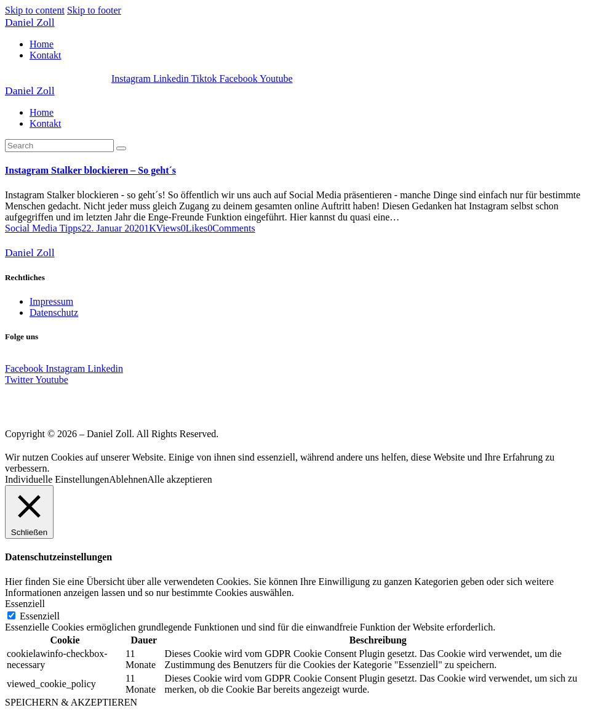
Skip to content (35, 10)
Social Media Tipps (43, 228)
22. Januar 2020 (112, 228)
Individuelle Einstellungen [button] (57, 479)
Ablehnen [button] (128, 479)
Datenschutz (54, 312)
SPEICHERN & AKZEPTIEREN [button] (71, 702)
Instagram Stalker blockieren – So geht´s (90, 170)
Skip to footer (94, 10)
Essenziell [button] (25, 603)
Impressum (51, 301)
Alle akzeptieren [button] (180, 479)
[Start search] (121, 148)
